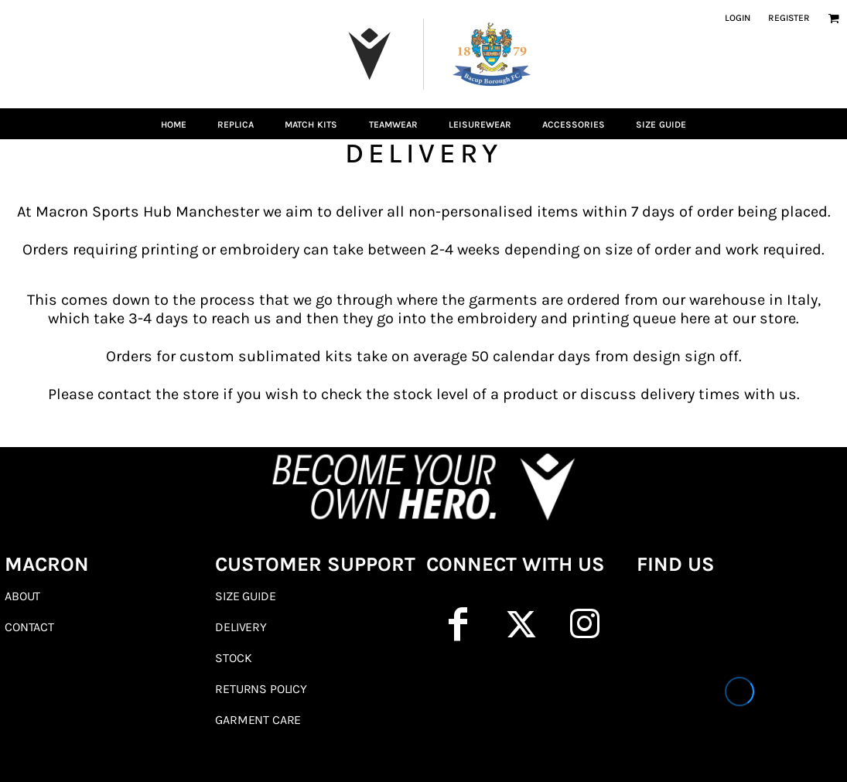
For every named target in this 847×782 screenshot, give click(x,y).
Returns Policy (261, 688)
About (22, 596)
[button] (833, 18)
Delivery (241, 627)
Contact (29, 627)
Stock (233, 658)
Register (789, 17)
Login (737, 17)
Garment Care (258, 719)
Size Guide (245, 596)
